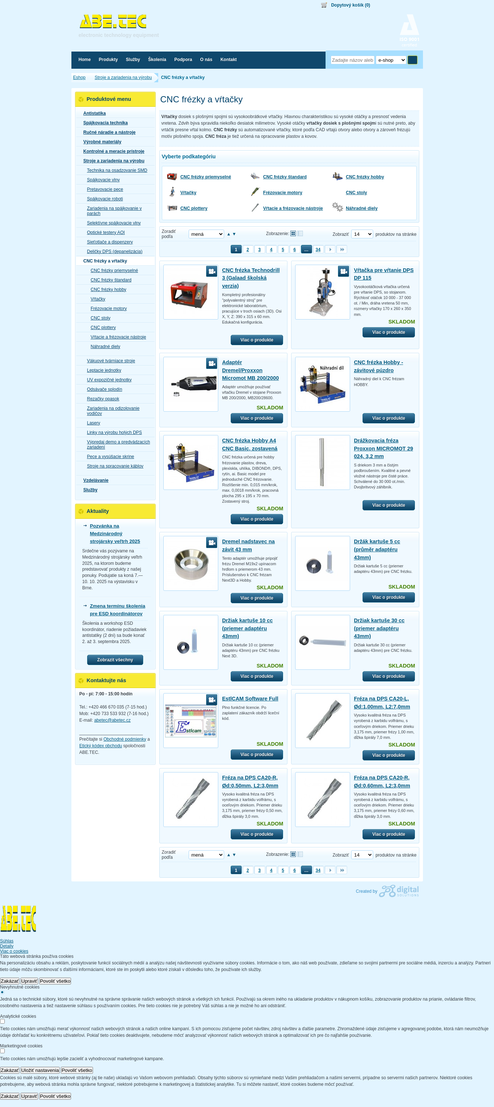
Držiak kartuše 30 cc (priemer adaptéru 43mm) (379, 628)
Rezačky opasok (101, 398)
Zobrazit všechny (115, 659)
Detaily (7, 946)
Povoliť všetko (55, 981)
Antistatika (92, 113)
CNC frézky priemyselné (206, 177)
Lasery (91, 423)
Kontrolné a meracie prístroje (112, 151)
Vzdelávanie (94, 480)
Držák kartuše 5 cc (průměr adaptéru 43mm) (377, 549)
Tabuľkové (300, 233)
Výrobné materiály (100, 141)
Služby (88, 489)
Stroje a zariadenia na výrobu (112, 160)
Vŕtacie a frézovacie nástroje (293, 208)
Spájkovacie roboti (103, 198)
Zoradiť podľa (169, 234)
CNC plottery (194, 208)
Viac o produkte (257, 340)
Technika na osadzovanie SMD (115, 170)
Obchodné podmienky (125, 739)
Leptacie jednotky (102, 370)
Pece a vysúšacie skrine (108, 456)
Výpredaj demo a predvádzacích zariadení (116, 444)
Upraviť (29, 981)
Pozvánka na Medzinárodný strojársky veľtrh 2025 (115, 533)
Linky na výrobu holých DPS (112, 432)
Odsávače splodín (102, 389)
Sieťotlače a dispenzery (108, 242)
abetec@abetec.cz (112, 720)
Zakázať (10, 981)
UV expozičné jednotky (107, 379)
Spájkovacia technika (103, 122)
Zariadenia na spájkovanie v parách (112, 211)
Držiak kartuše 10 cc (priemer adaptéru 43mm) (247, 628)
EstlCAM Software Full (250, 699)
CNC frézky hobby (365, 177)
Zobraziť (341, 234)
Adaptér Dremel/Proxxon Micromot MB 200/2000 (250, 370)
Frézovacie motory (282, 192)
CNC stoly (356, 192)
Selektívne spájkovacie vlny (112, 223)
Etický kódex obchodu (100, 745)
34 (318, 249)
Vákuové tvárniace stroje (109, 360)
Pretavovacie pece (103, 189)
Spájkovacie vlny (101, 179)
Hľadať (412, 60)
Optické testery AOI (104, 232)
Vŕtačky (189, 192)
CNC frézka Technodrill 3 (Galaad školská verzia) (250, 278)
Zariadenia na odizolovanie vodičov (111, 411)
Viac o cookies (14, 951)
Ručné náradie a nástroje (107, 132)
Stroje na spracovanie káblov (113, 466)
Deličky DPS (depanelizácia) (112, 251)
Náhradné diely (362, 208)
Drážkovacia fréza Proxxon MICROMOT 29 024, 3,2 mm (383, 448)
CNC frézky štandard (285, 177)
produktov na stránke (395, 234)
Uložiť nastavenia (40, 1070)
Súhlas (7, 941)
